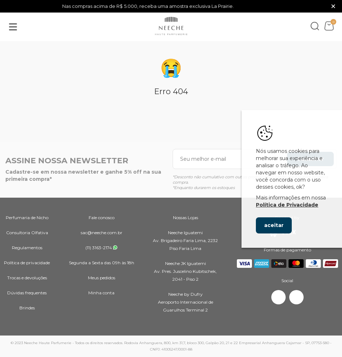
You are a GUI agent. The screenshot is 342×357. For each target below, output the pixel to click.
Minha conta (101, 292)
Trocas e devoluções (27, 277)
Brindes (27, 307)
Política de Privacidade (287, 205)
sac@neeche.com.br (101, 232)
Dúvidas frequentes (27, 292)
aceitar (274, 225)
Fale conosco (101, 217)
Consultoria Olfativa (27, 232)
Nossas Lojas (185, 217)
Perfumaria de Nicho (27, 217)
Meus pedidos (101, 277)
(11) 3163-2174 (98, 247)
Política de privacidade (27, 262)
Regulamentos (27, 247)
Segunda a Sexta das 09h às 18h (101, 262)
